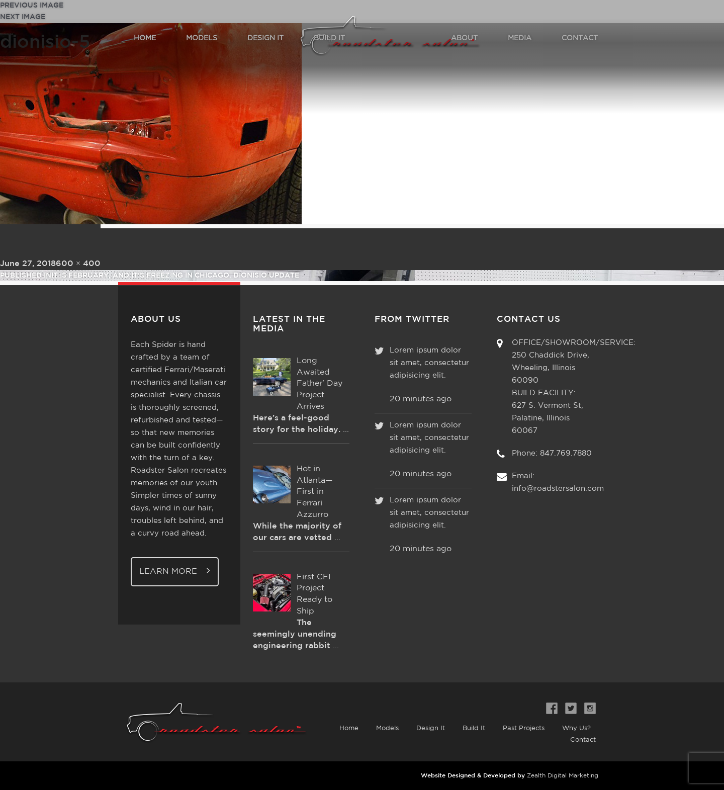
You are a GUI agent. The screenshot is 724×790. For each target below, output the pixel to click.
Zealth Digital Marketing (562, 775)
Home (348, 728)
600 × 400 (78, 264)
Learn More (174, 570)
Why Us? (576, 728)
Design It (430, 728)
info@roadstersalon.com (558, 488)
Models (387, 728)
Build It (474, 728)
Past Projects (524, 728)
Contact (583, 740)
